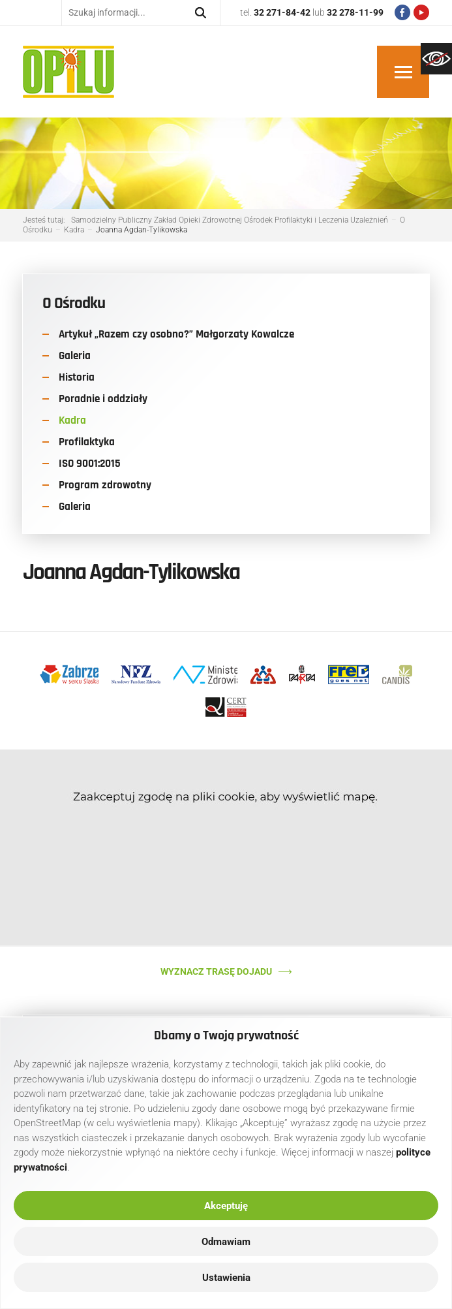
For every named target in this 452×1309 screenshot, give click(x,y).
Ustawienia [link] (226, 1278)
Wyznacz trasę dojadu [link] (216, 971)
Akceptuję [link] (226, 1206)
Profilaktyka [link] (87, 442)
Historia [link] (77, 377)
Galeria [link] (75, 356)
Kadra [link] (72, 420)
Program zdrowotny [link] (105, 485)
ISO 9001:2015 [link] (90, 463)
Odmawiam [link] (226, 1242)
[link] (436, 58)
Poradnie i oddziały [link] (103, 399)
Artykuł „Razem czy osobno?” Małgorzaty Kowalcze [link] (176, 334)
